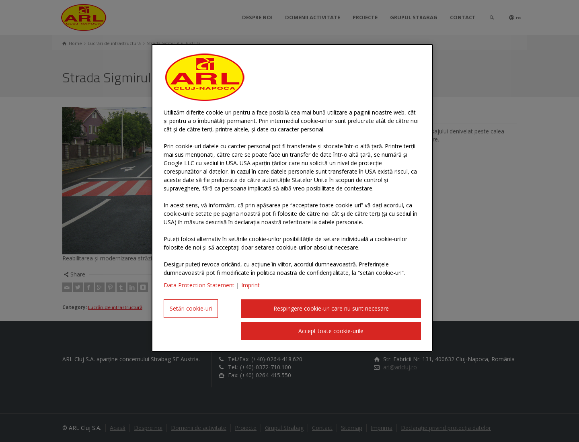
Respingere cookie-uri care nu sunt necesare (331, 308)
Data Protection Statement (199, 285)
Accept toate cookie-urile (330, 331)
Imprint (250, 285)
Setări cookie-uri (191, 308)
